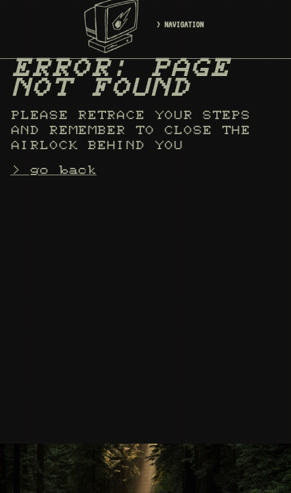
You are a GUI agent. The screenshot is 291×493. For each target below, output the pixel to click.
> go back (53, 170)
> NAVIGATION (180, 24)
